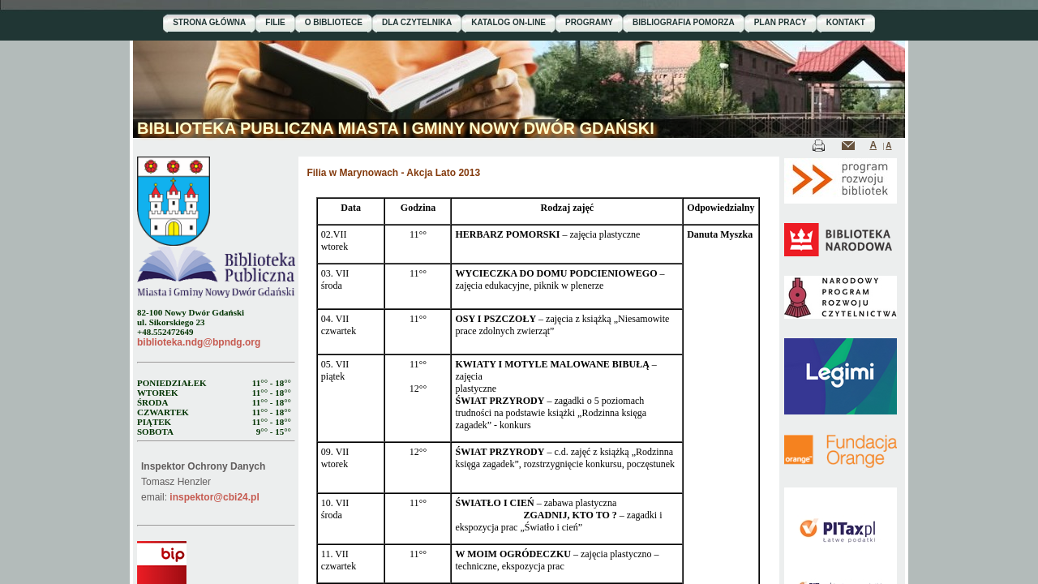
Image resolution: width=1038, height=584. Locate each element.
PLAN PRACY (780, 22)
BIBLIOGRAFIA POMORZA (684, 22)
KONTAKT (845, 22)
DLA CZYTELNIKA (417, 22)
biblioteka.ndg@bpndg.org (198, 342)
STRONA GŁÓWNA (209, 22)
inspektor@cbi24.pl (214, 497)
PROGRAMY (589, 22)
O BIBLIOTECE (333, 22)
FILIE (275, 22)
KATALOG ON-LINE (508, 22)
